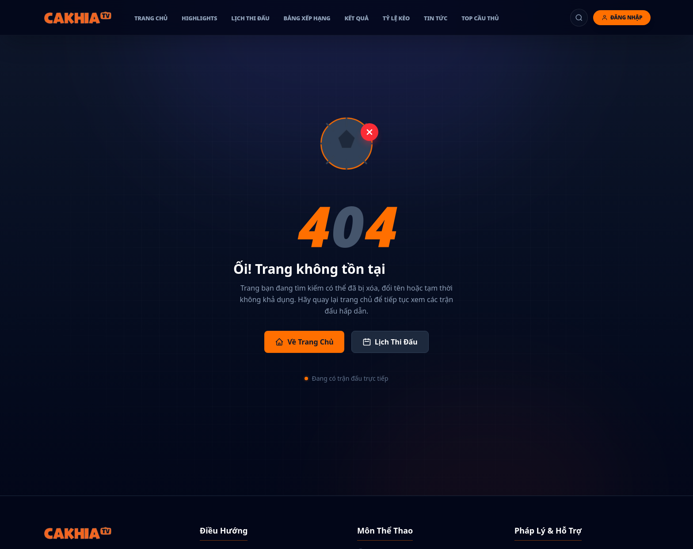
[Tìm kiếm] (579, 18)
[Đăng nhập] (622, 17)
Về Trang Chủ (304, 342)
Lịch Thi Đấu (390, 342)
